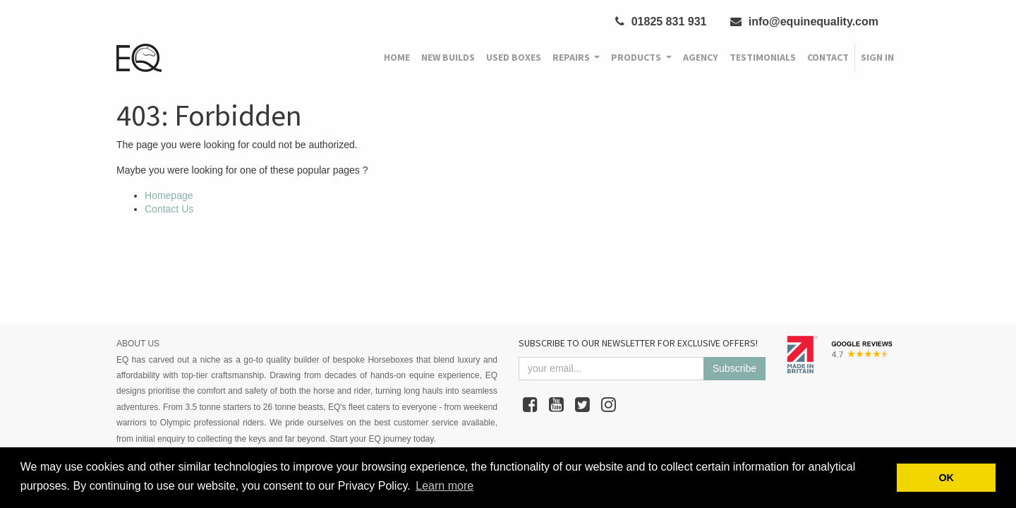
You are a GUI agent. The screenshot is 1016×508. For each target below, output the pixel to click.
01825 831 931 (660, 22)
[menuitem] (397, 58)
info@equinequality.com (804, 22)
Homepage (169, 195)
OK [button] (946, 477)
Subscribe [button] (734, 368)
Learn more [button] (444, 486)
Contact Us (169, 208)
